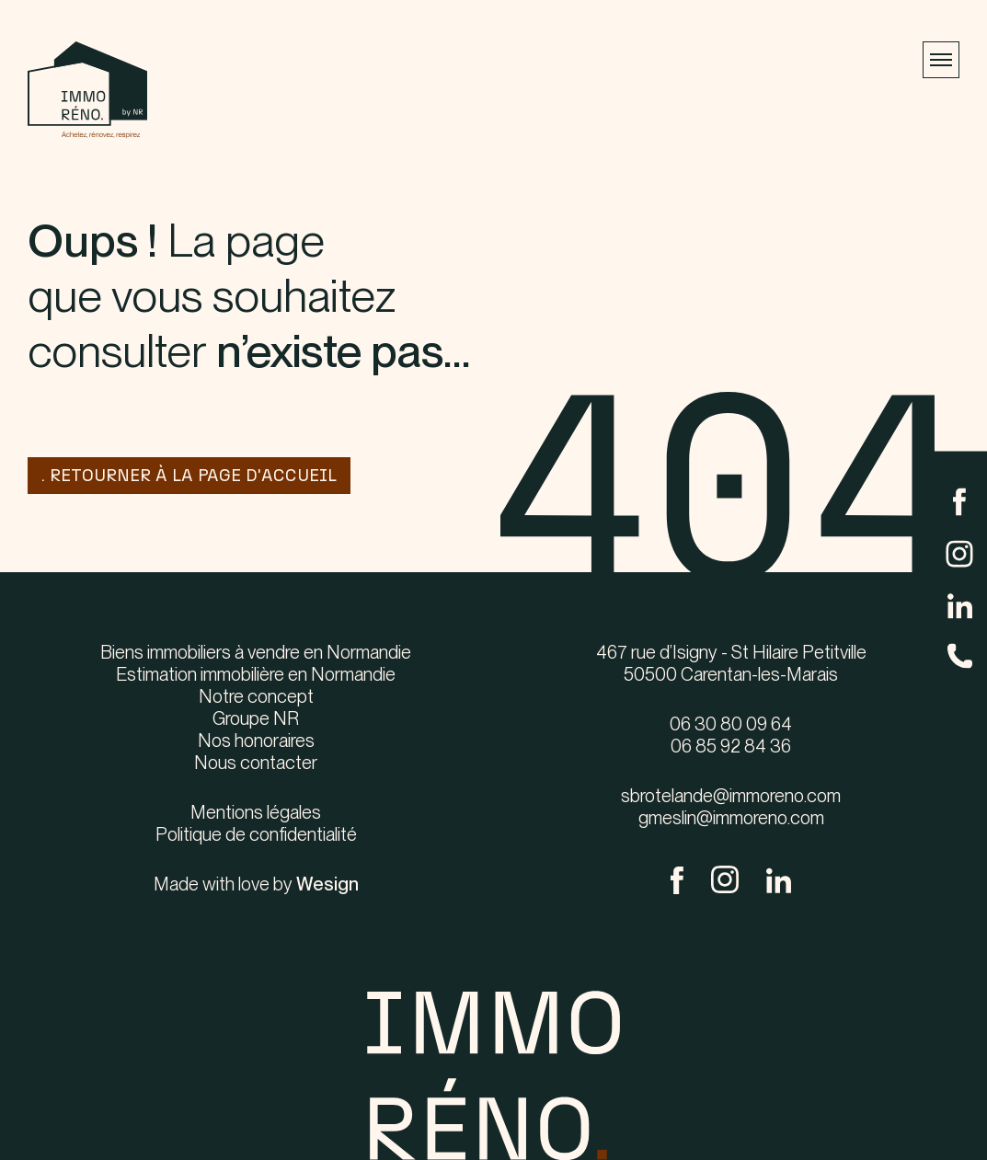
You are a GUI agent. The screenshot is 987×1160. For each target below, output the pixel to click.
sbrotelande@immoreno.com (731, 796)
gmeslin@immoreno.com (731, 818)
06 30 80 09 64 (731, 724)
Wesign (327, 884)
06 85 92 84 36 (731, 746)
